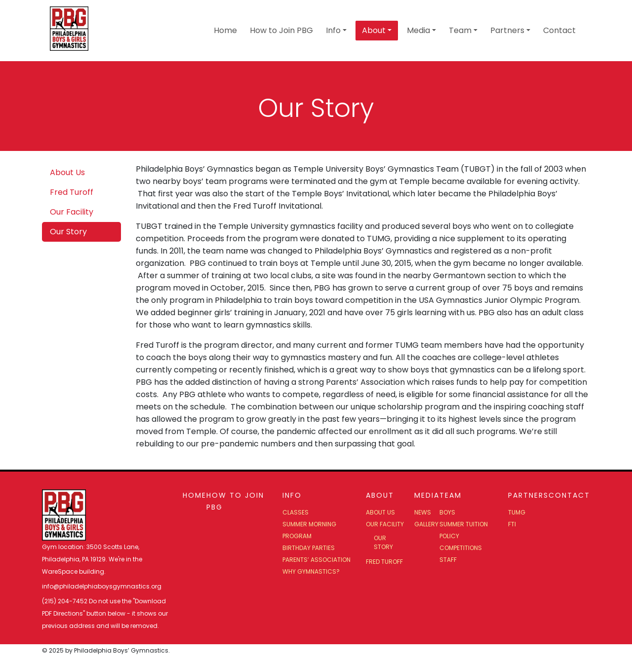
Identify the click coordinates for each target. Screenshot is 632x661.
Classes (295, 512)
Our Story (68, 231)
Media (418, 30)
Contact (559, 30)
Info (333, 30)
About (374, 30)
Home (225, 30)
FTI (512, 524)
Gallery (426, 524)
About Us (67, 172)
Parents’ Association (316, 559)
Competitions (460, 548)
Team (460, 30)
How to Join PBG (281, 30)
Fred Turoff (71, 192)
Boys (447, 512)
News (422, 512)
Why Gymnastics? (311, 571)
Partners (507, 30)
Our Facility (71, 212)
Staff (448, 559)
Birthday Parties (308, 548)
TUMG (516, 512)
